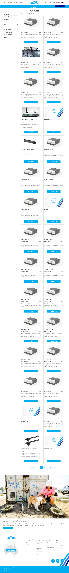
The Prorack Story (29, 539)
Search (44, 2)
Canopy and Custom (50, 547)
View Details (31, 42)
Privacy (27, 544)
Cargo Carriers (7, 29)
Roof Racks (9, 2)
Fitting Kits (6, 19)
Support (20, 2)
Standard (48, 544)
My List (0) (50, 2)
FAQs (27, 542)
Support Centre (8, 527)
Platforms (6, 14)
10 (38, 467)
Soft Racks (48, 545)
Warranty (37, 552)
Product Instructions (40, 539)
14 (50, 467)
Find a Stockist (57, 2)
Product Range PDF (39, 540)
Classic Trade (48, 540)
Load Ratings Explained (38, 549)
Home (4, 2)
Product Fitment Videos (39, 543)
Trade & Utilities (8, 34)
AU (63, 2)
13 (47, 467)
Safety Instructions (39, 551)
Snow (5, 27)
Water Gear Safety (39, 546)
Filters (5, 570)
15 (53, 467)
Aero (47, 539)
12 (44, 467)
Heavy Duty (48, 542)
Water (5, 24)
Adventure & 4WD (8, 32)
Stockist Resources (29, 540)
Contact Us (38, 554)
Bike (5, 22)
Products (15, 2)
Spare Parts (7, 37)
